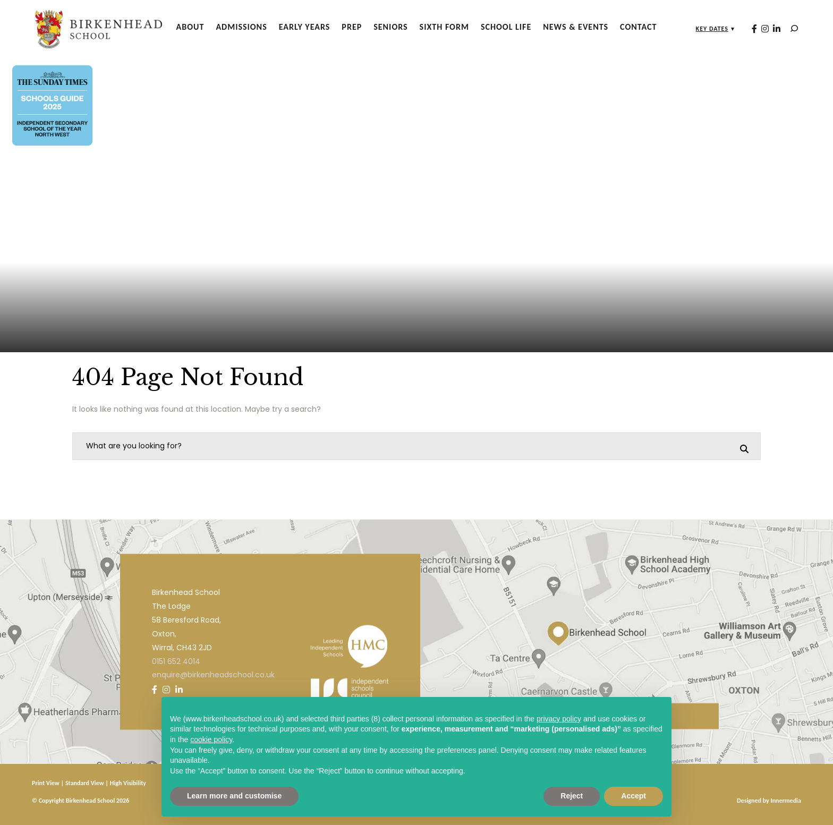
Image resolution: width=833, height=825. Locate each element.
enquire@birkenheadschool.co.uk (213, 674)
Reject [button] (571, 796)
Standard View (84, 783)
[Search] (790, 28)
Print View (46, 783)
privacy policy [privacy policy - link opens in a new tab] (559, 719)
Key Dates (708, 28)
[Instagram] (760, 28)
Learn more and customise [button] (234, 796)
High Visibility (128, 783)
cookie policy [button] (211, 739)
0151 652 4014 (176, 661)
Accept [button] (633, 796)
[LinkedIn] (772, 28)
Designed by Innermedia (769, 800)
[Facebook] (750, 28)
